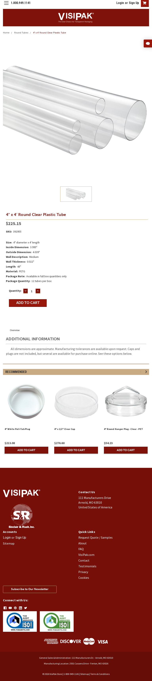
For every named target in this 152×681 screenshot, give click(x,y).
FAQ (81, 549)
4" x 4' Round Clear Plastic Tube (49, 32)
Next (146, 371)
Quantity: (15, 290)
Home (6, 32)
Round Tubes (21, 32)
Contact (83, 560)
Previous (141, 371)
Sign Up (134, 3)
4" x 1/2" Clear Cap (64, 429)
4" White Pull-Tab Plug (17, 429)
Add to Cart (26, 450)
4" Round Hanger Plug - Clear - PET (123, 429)
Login (120, 3)
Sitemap (8, 543)
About (82, 543)
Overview (15, 330)
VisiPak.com (86, 555)
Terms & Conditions (100, 673)
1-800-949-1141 (71, 673)
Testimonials (87, 566)
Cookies (83, 578)
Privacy (83, 572)
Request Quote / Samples (95, 537)
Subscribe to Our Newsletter (29, 589)
